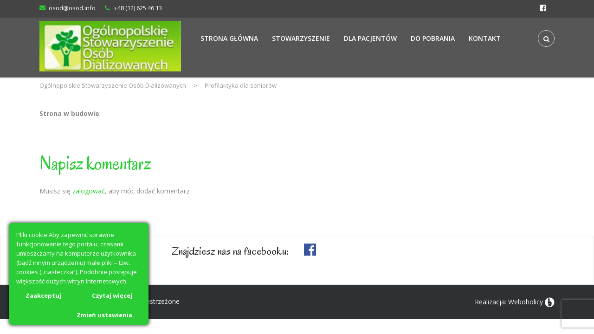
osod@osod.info (72, 8)
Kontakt (485, 38)
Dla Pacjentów (370, 38)
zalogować (88, 190)
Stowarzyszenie (301, 38)
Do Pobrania (433, 38)
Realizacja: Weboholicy (509, 301)
